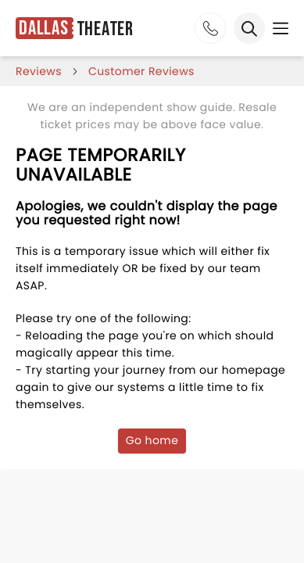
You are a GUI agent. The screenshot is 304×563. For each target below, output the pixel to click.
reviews (39, 71)
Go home (152, 440)
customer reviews (141, 71)
